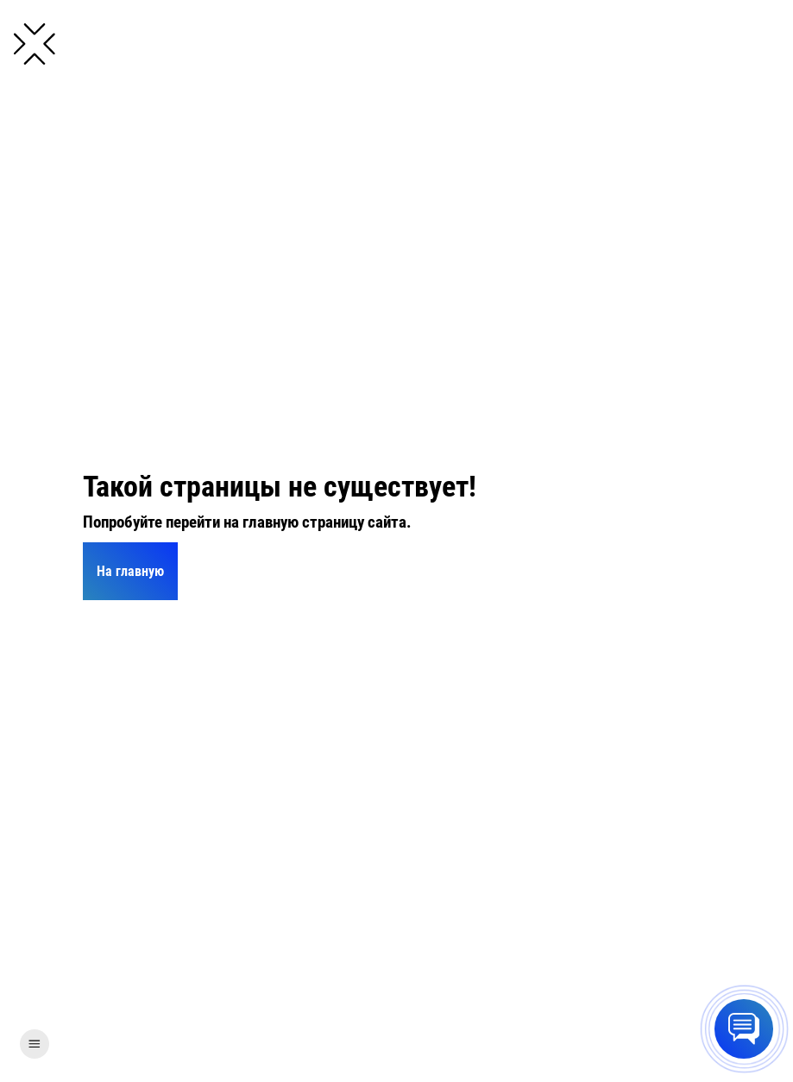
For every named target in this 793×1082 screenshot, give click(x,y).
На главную (130, 571)
